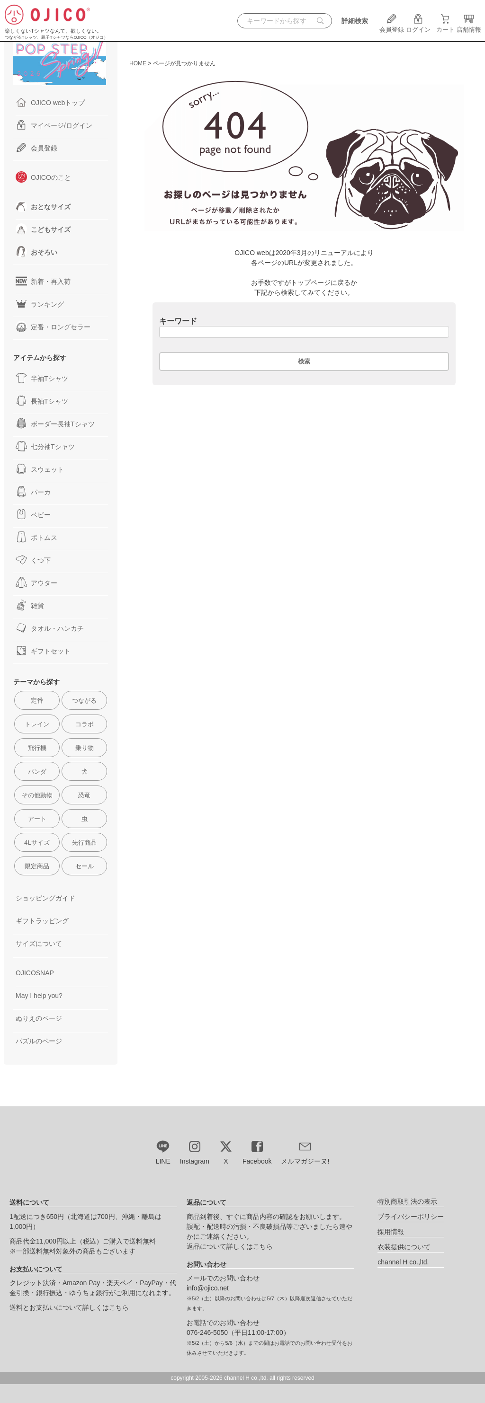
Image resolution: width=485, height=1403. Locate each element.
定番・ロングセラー (53, 326)
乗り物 (84, 747)
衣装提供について (404, 1247)
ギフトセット (43, 650)
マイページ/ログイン (54, 125)
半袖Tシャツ (42, 378)
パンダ (37, 771)
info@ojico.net (208, 1288)
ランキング (40, 303)
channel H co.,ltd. (403, 1262)
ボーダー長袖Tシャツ (55, 423)
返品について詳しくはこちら (230, 1246)
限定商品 (37, 866)
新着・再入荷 (43, 281)
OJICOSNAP (35, 973)
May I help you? (39, 995)
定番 (37, 700)
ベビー (33, 514)
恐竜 (84, 795)
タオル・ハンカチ (50, 628)
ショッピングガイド (45, 898)
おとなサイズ (43, 206)
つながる (84, 700)
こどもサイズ (43, 229)
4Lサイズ (37, 842)
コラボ (84, 724)
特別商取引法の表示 (407, 1201)
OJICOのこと (43, 177)
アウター (36, 582)
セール (84, 866)
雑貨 (30, 605)
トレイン (37, 724)
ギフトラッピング (42, 921)
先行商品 (84, 842)
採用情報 (390, 1231)
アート (37, 818)
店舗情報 (469, 26)
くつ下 (33, 559)
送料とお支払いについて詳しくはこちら (69, 1307)
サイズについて (39, 943)
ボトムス (36, 537)
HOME (137, 63)
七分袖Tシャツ (45, 446)
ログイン (418, 26)
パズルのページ (39, 1041)
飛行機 (37, 747)
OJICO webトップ (50, 102)
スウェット (40, 469)
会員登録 (391, 26)
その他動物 (37, 795)
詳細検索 (354, 21)
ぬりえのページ (39, 1018)
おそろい (36, 251)
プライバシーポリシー (410, 1216)
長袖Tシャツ (42, 400)
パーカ (33, 491)
